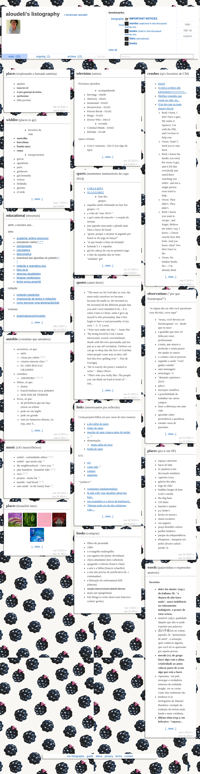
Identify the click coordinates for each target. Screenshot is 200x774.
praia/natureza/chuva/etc (31, 315)
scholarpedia (24, 246)
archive (74, 56)
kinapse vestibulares (29, 277)
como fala (92, 466)
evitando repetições (28, 294)
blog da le (22, 269)
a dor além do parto (98, 423)
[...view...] (37, 199)
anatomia (92, 475)
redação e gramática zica (31, 265)
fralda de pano (95, 448)
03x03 (161, 83)
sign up (187, 30)
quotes (91, 282)
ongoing (43, 56)
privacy (109, 756)
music (24, 447)
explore (187, 36)
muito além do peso (102, 444)
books (88, 533)
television (89, 73)
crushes (169, 73)
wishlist (22, 120)
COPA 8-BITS (95, 188)
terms (118, 756)
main (14, 56)
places (32, 73)
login (187, 24)
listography (117, 18)
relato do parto (95, 428)
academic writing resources (32, 238)
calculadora (23, 250)
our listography (75, 756)
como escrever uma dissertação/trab (38, 302)
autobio (29, 339)
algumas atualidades (29, 273)
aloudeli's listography (33, 14)
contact (129, 756)
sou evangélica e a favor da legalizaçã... (109, 501)
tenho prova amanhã (29, 281)
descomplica (24, 254)
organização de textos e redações (36, 298)
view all (113, 50)
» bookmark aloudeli (75, 14)
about (99, 756)
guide (90, 756)
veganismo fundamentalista (102, 488)
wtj (89, 462)
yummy (91, 471)
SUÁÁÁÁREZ (95, 192)
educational (24, 215)
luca (121, 25)
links (99, 407)
